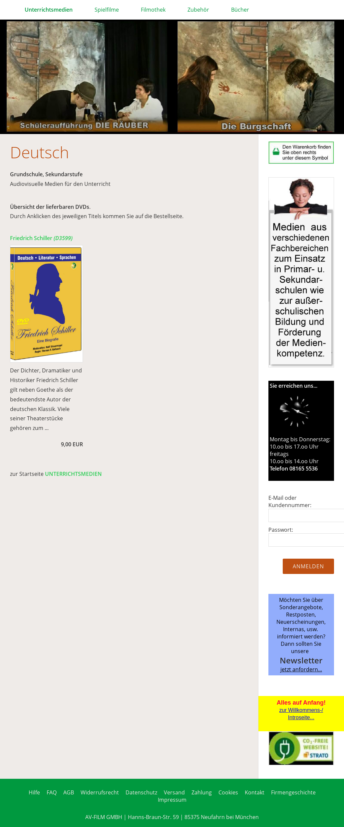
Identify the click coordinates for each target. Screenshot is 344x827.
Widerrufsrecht (100, 792)
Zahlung (201, 792)
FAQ (52, 792)
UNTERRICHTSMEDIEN (73, 474)
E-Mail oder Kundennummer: (289, 501)
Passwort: (280, 529)
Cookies (228, 792)
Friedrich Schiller (41, 238)
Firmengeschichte (293, 792)
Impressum (172, 799)
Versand (174, 792)
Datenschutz (141, 792)
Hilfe (34, 792)
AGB (68, 792)
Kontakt (254, 792)
